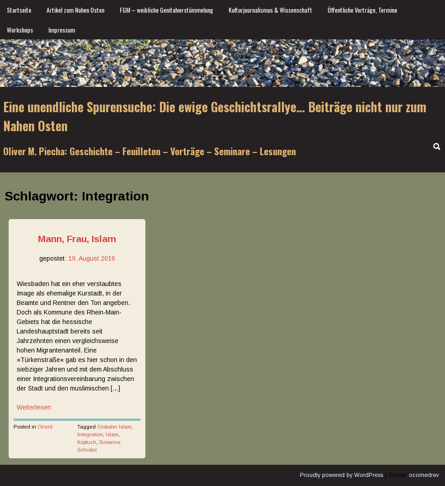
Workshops (20, 29)
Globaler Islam (114, 426)
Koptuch (86, 442)
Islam (112, 434)
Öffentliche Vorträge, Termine (362, 9)
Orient (44, 426)
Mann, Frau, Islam (77, 238)
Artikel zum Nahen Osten (75, 9)
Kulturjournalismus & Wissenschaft (270, 9)
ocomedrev (424, 475)
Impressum (61, 29)
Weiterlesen (34, 407)
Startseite (19, 9)
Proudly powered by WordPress (341, 475)
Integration (90, 434)
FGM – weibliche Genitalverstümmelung (166, 9)
